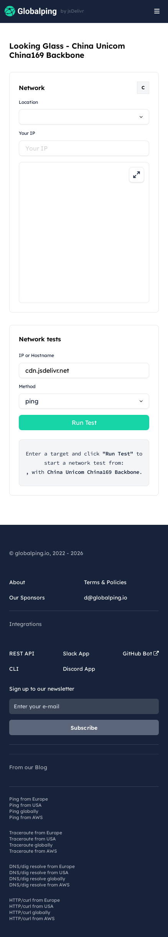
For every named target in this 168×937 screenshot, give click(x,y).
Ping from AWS (26, 817)
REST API (22, 653)
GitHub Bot (141, 653)
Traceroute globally (31, 845)
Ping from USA (25, 805)
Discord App (79, 668)
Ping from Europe (28, 799)
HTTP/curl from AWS (31, 918)
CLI (14, 668)
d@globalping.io (105, 597)
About (17, 582)
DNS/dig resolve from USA (38, 872)
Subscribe (84, 727)
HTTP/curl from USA (31, 906)
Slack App (76, 653)
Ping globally (23, 811)
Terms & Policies (105, 582)
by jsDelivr (72, 11)
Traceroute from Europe (35, 832)
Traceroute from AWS (33, 851)
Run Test (84, 422)
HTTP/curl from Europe (34, 900)
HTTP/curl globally (29, 912)
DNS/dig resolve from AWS (39, 885)
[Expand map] (136, 174)
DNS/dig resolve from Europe (42, 866)
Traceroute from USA (32, 839)
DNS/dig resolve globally (37, 878)
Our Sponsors (27, 597)
